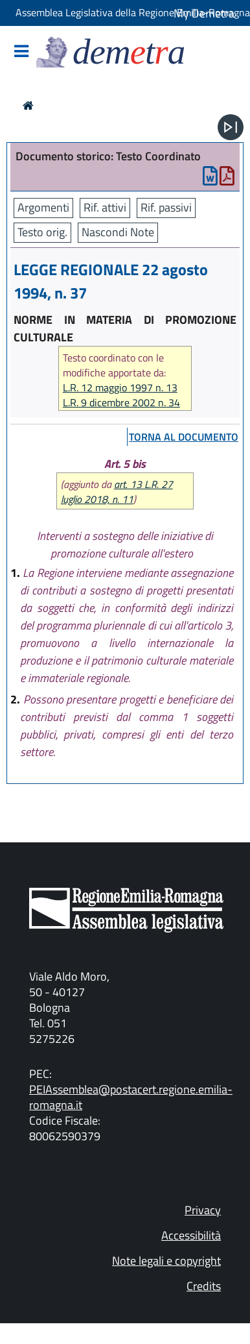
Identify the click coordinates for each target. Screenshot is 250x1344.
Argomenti (43, 207)
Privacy (203, 1210)
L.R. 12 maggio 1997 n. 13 (120, 387)
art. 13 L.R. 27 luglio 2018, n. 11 (117, 491)
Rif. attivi (105, 207)
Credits (204, 1286)
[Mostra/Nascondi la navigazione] (21, 52)
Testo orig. (42, 232)
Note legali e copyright (166, 1260)
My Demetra (204, 13)
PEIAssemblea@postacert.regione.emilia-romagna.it (131, 1097)
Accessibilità (191, 1235)
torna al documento (183, 437)
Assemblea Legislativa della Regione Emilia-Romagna (133, 12)
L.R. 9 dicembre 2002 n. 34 (121, 402)
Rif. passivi (166, 207)
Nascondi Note (118, 232)
